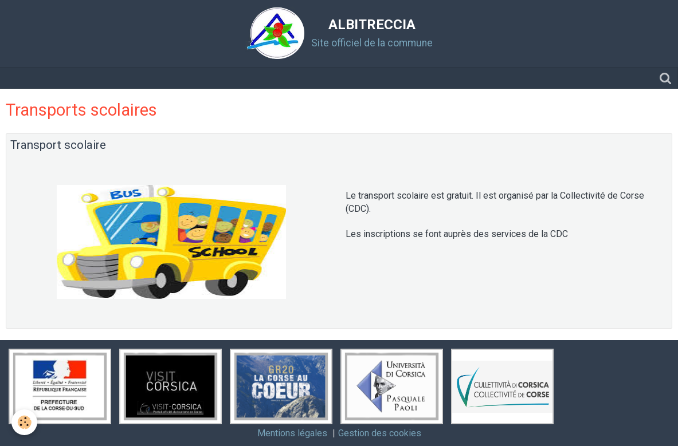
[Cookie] (24, 422)
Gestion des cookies (379, 433)
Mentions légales (292, 433)
